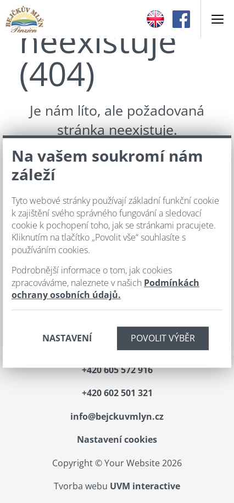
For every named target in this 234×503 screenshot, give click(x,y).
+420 (117, 370)
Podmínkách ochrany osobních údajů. (105, 289)
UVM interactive (145, 486)
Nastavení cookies (117, 439)
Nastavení (67, 338)
